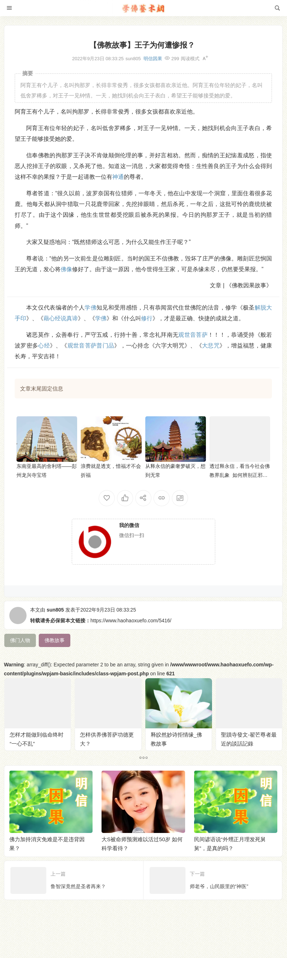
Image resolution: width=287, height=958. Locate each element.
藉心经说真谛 (60, 318)
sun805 (55, 610)
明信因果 (153, 58)
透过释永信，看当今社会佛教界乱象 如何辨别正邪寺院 (240, 475)
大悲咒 (211, 346)
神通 (118, 177)
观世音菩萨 (193, 335)
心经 (44, 346)
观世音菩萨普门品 (90, 346)
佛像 (66, 269)
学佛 (91, 308)
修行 (146, 318)
